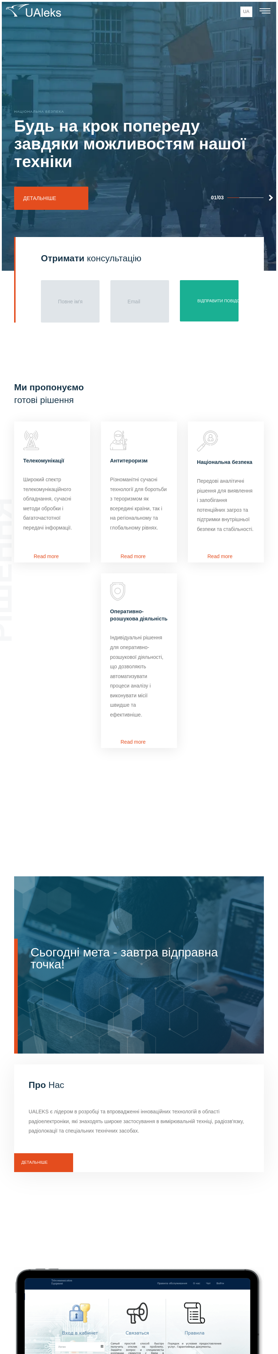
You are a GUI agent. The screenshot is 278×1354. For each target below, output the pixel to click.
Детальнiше (34, 1162)
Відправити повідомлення (218, 301)
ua (246, 11)
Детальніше (39, 198)
